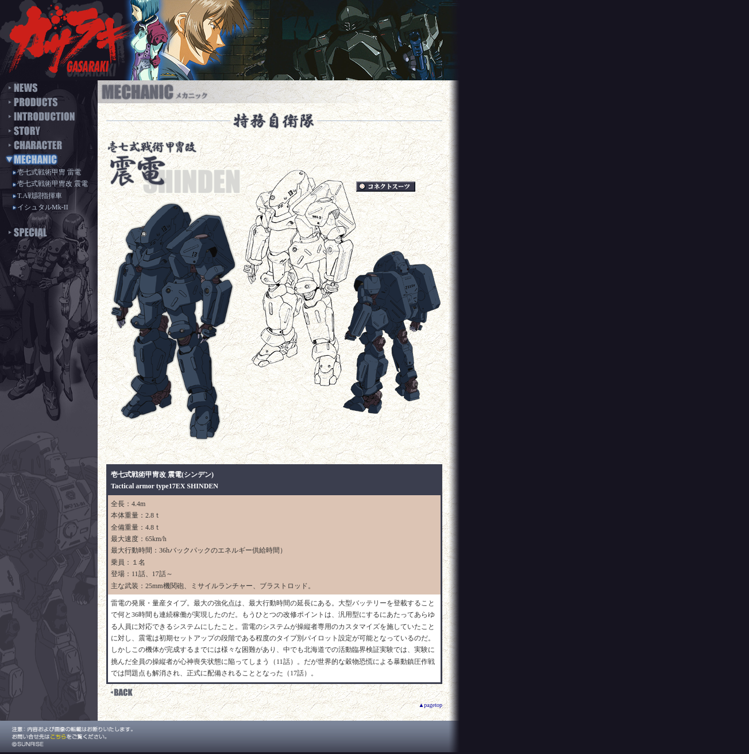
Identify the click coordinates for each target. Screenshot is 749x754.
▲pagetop (430, 705)
